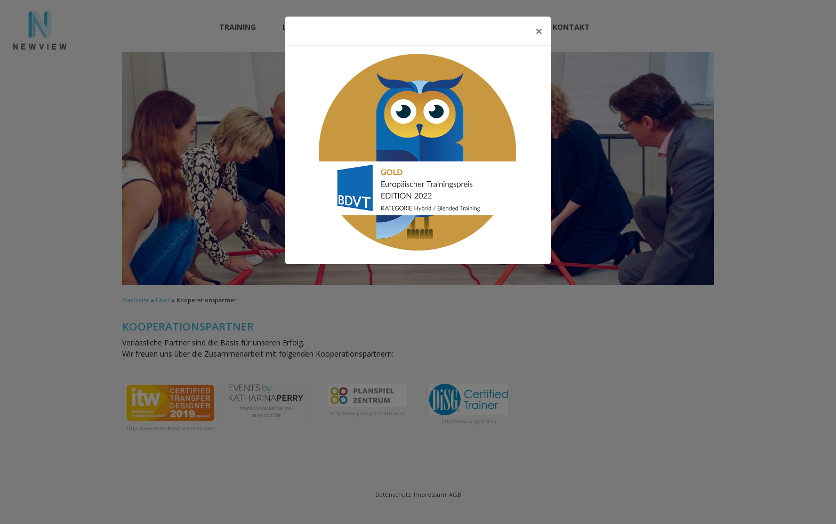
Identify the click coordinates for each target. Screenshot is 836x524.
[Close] (539, 31)
